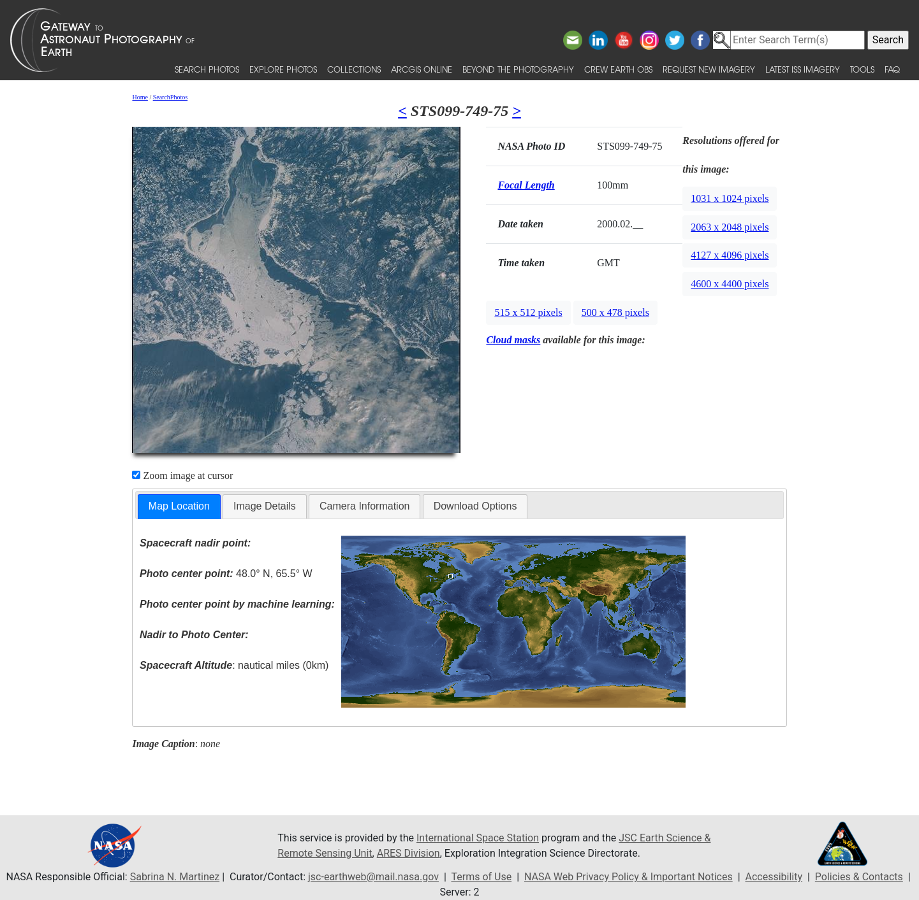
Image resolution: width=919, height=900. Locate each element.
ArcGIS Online (421, 69)
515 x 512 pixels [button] (528, 312)
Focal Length (525, 185)
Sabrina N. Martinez (174, 877)
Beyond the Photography (518, 69)
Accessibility (774, 877)
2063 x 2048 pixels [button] (729, 227)
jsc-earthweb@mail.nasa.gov (373, 877)
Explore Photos (283, 69)
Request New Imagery (709, 69)
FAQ (892, 69)
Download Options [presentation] (475, 506)
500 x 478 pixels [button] (615, 312)
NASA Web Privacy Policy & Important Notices (628, 877)
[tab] (179, 506)
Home (139, 97)
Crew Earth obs (618, 69)
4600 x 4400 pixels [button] (729, 283)
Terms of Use (481, 877)
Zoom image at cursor (182, 475)
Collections (354, 69)
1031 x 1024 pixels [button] (729, 198)
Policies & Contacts (859, 877)
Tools (862, 69)
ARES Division (408, 853)
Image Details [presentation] (264, 506)
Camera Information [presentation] (364, 506)
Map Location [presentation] (179, 506)
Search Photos (207, 69)
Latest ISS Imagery (802, 69)
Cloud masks (513, 339)
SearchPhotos (170, 97)
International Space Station (477, 838)
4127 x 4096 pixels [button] (729, 255)
